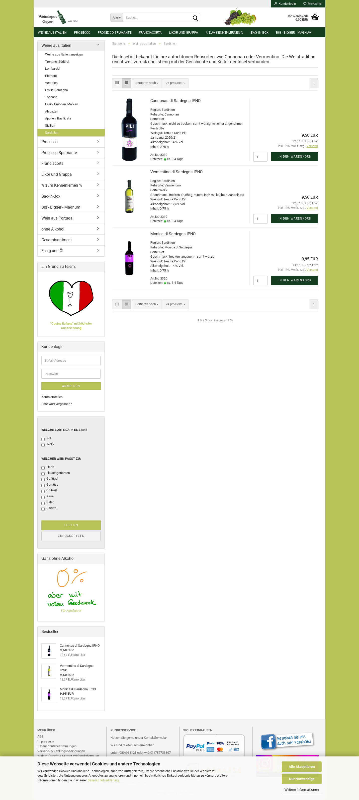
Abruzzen (51, 112)
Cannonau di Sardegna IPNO (175, 101)
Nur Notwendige (302, 779)
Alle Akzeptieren (302, 767)
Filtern (71, 526)
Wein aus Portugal (57, 219)
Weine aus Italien (52, 32)
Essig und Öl (52, 251)
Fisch (47, 468)
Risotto (48, 509)
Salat (47, 503)
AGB (40, 737)
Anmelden (71, 387)
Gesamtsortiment (56, 240)
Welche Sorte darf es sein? (64, 431)
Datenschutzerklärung (103, 780)
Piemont (51, 77)
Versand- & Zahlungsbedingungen (61, 752)
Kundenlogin (285, 3)
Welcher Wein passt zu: (61, 459)
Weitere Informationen (301, 790)
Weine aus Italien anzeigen (64, 55)
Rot (46, 439)
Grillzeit (49, 491)
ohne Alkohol (52, 230)
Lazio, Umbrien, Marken (61, 105)
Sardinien (51, 133)
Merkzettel (312, 3)
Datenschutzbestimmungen (57, 747)
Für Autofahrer (71, 612)
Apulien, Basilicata (58, 119)
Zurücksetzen (71, 537)
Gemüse (49, 486)
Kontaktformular (155, 739)
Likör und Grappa (183, 32)
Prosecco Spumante (114, 32)
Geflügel (49, 480)
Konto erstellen (52, 398)
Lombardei (52, 69)
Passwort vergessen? (56, 405)
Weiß (47, 445)
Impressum (45, 742)
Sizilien (50, 126)
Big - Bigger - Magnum (293, 32)
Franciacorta (150, 32)
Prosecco (82, 32)
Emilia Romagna (56, 91)
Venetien (51, 84)
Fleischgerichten (55, 474)
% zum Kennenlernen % (224, 32)
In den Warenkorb (294, 157)
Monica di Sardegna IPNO (173, 234)
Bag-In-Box (260, 32)
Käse (47, 497)
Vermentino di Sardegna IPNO (176, 173)
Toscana (51, 98)
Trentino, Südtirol (57, 62)
